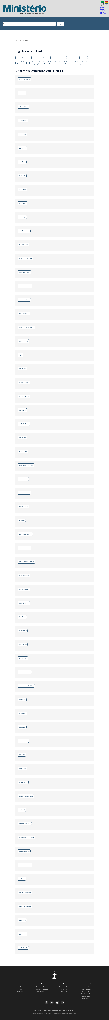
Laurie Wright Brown (24, 272)
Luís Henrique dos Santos (26, 796)
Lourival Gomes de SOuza (26, 686)
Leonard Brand (23, 451)
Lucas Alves (22, 699)
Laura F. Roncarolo (24, 231)
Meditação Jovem (42, 991)
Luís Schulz (22, 810)
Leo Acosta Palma (24, 396)
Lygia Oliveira (22, 934)
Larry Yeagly (22, 217)
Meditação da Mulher (42, 989)
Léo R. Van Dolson (24, 424)
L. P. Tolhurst (22, 134)
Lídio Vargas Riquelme (25, 534)
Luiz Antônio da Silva (25, 823)
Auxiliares (20, 991)
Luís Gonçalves (23, 782)
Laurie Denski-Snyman (25, 258)
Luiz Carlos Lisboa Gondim (26, 837)
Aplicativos (64, 989)
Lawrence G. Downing (25, 286)
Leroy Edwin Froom (24, 493)
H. (70, 57)
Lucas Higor (22, 727)
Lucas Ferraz (22, 713)
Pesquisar (60, 24)
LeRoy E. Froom (23, 479)
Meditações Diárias (41, 987)
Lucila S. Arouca (23, 741)
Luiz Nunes (22, 879)
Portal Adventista (85, 996)
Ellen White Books (86, 994)
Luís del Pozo (22, 768)
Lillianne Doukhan (24, 589)
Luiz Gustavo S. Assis (25, 865)
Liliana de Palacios (24, 575)
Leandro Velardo (23, 341)
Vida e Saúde (85, 991)
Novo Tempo (85, 998)
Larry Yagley (22, 189)
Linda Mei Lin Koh (24, 603)
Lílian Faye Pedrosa (24, 548)
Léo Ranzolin (22, 437)
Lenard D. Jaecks (24, 382)
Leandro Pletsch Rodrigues (26, 327)
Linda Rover (22, 617)
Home (102, 7)
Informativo (20, 994)
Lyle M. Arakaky (23, 947)
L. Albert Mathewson (24, 79)
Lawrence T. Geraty (24, 300)
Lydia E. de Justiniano (25, 906)
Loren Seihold (23, 644)
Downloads (64, 991)
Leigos (20, 355)
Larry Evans (22, 162)
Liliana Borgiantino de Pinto (26, 561)
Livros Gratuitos (63, 987)
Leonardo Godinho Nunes (26, 465)
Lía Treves (22, 520)
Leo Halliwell (22, 410)
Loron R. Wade (23, 658)
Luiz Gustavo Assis (24, 851)
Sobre (102, 9)
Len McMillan (22, 368)
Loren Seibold (23, 630)
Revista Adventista (86, 987)
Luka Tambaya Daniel (25, 892)
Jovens (20, 989)
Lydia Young (22, 920)
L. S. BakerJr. (22, 148)
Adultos (20, 987)
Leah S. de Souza (24, 313)
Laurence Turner (23, 244)
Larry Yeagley (22, 203)
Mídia (102, 12)
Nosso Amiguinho (86, 989)
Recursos (103, 13)
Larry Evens (22, 175)
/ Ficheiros (23, 41)
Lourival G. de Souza (25, 672)
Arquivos (103, 10)
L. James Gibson (23, 106)
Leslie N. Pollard (23, 506)
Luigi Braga (22, 754)
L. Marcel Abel (23, 120)
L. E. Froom (22, 93)
